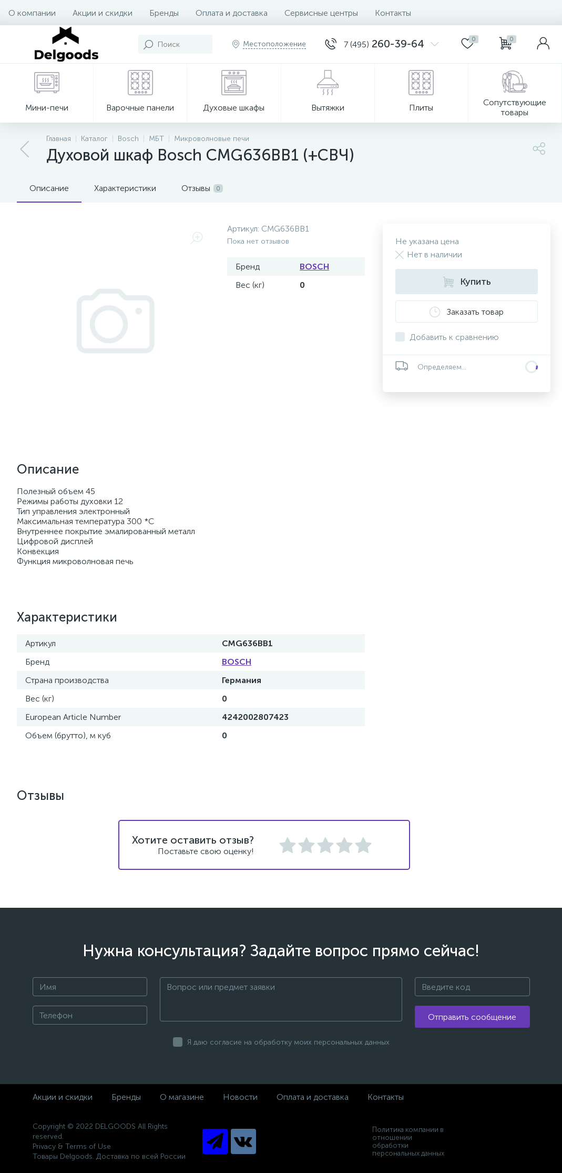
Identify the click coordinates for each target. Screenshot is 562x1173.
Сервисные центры (321, 13)
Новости (240, 1097)
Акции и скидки (102, 13)
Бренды (164, 13)
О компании (32, 13)
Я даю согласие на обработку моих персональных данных (288, 1042)
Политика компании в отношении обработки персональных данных (408, 1141)
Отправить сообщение (472, 1017)
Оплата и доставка (232, 13)
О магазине (182, 1097)
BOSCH (314, 267)
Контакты (393, 13)
